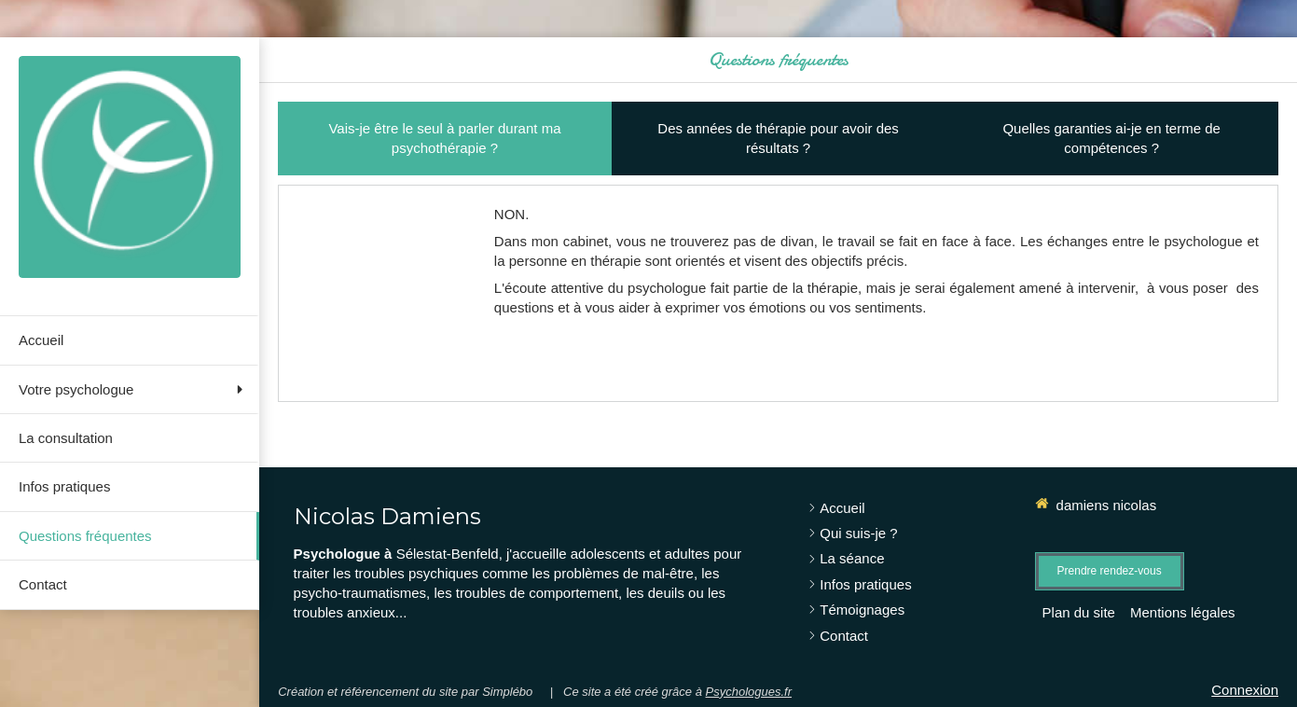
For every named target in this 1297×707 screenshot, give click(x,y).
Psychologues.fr (749, 692)
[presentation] (445, 138)
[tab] (445, 138)
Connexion (1244, 690)
